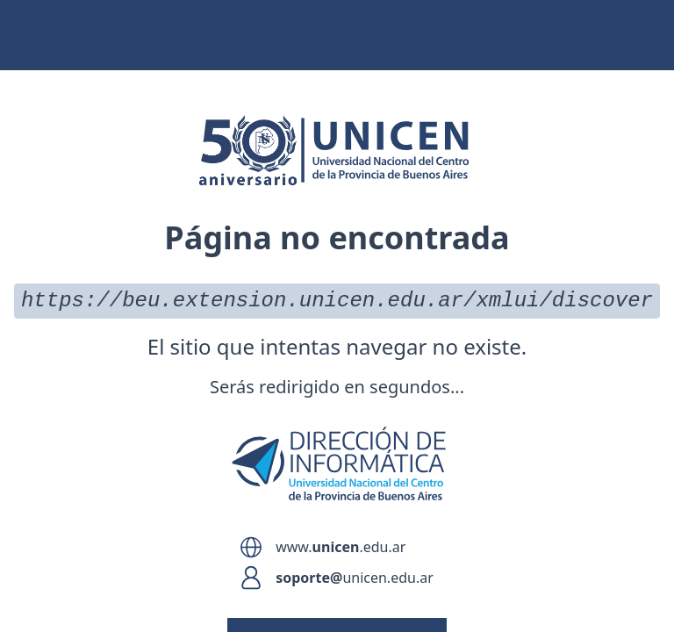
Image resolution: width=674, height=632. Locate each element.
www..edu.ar (340, 547)
